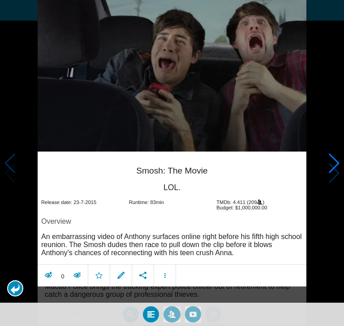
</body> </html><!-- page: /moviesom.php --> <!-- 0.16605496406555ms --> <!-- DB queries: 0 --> (172, 163)
